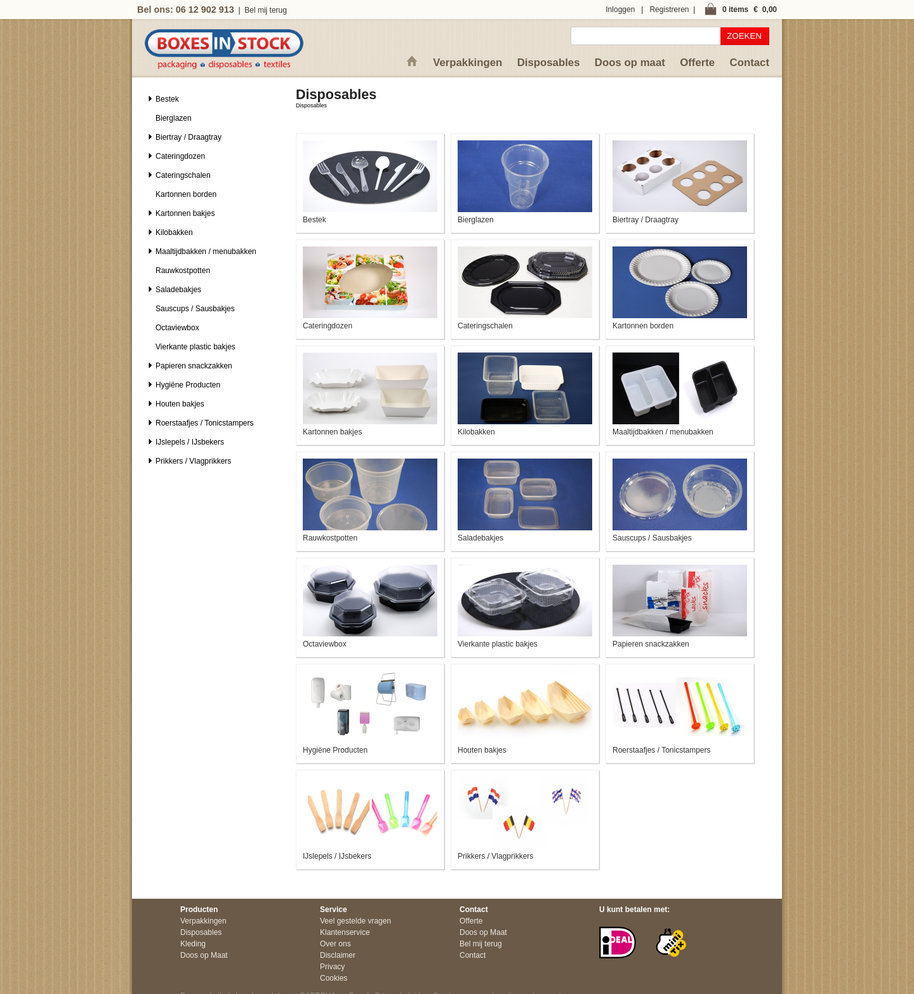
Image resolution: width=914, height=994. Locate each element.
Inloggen (620, 9)
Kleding (193, 943)
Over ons (335, 943)
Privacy (332, 966)
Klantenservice (345, 932)
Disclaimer (337, 955)
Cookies (333, 978)
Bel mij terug (265, 10)
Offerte (697, 63)
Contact (749, 63)
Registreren (669, 9)
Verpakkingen (467, 63)
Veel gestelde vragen (355, 921)
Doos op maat (630, 63)
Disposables (548, 63)
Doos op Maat (204, 955)
